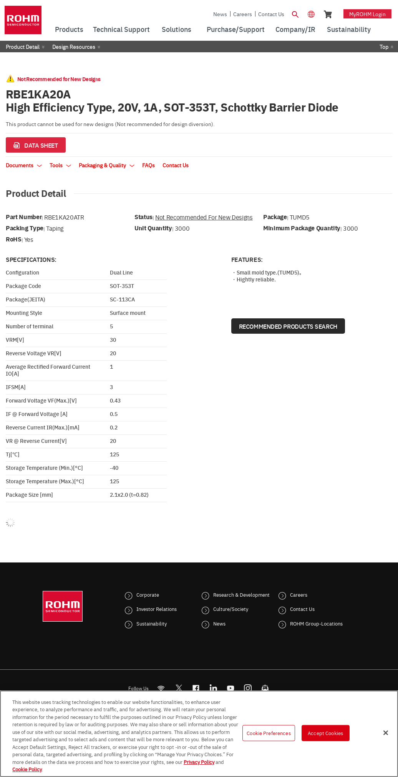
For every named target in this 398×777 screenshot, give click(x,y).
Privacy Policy (199, 761)
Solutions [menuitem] (176, 29)
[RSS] (161, 688)
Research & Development (241, 594)
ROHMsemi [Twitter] (179, 688)
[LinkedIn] (213, 688)
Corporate (147, 594)
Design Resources (73, 46)
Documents (24, 165)
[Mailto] (265, 688)
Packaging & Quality (106, 165)
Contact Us (271, 14)
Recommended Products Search (288, 326)
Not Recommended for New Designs (204, 217)
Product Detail (23, 46)
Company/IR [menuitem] (295, 29)
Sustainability (151, 623)
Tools (60, 165)
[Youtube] (230, 688)
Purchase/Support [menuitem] (236, 29)
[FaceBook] (196, 688)
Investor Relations (156, 608)
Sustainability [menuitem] (349, 29)
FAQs (148, 165)
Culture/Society (230, 608)
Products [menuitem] (69, 29)
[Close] (385, 732)
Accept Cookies (325, 732)
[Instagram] (248, 688)
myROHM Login (367, 14)
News (220, 14)
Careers (242, 14)
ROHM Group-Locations (316, 623)
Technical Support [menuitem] (121, 29)
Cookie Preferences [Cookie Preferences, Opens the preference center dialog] (268, 732)
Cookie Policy (27, 768)
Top (384, 46)
